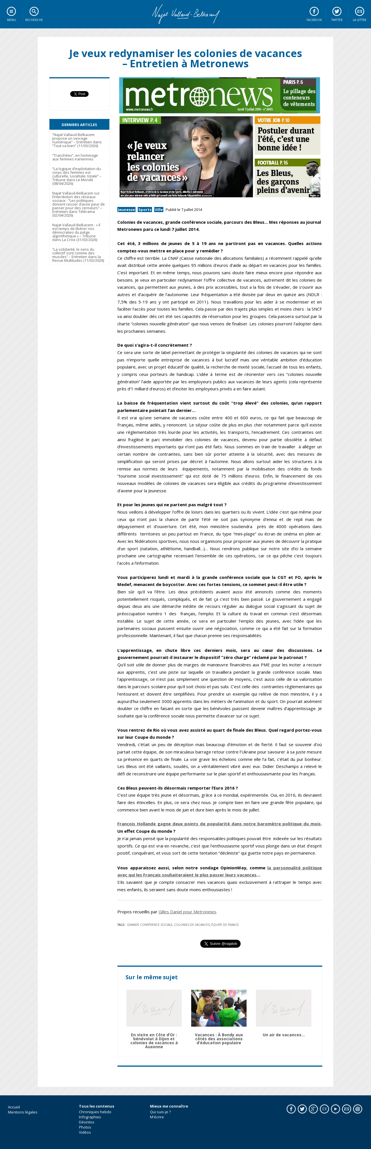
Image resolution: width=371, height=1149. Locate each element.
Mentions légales (22, 1112)
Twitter (337, 20)
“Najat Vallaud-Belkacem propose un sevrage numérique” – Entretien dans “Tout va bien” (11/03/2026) (77, 140)
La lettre (359, 20)
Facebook (314, 20)
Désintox (86, 1122)
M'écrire (157, 1116)
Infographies (90, 1116)
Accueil (14, 1107)
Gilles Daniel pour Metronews (187, 911)
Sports (144, 209)
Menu (11, 20)
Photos (85, 1127)
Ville (159, 209)
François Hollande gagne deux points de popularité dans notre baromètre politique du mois (219, 823)
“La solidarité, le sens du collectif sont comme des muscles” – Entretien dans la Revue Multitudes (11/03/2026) (78, 255)
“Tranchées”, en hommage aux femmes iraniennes (75, 157)
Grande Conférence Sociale (149, 925)
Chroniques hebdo (95, 1111)
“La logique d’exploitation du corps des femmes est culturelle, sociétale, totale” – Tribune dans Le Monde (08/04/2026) (76, 176)
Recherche (34, 20)
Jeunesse (126, 209)
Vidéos (85, 1132)
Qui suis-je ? (160, 1111)
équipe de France (225, 925)
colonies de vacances (192, 925)
